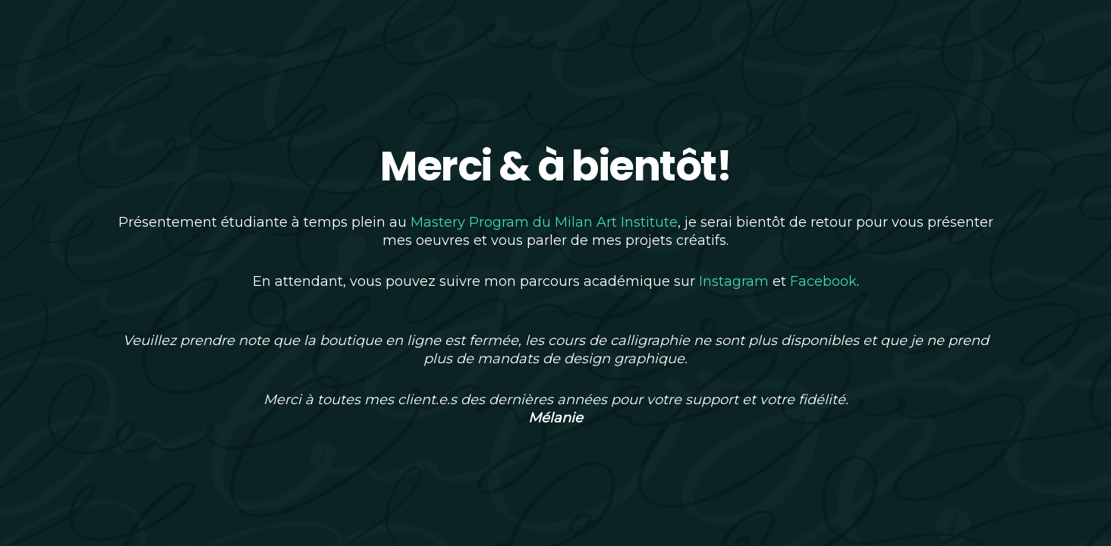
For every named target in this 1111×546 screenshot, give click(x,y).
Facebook (823, 281)
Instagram (734, 281)
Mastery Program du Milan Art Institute (544, 222)
